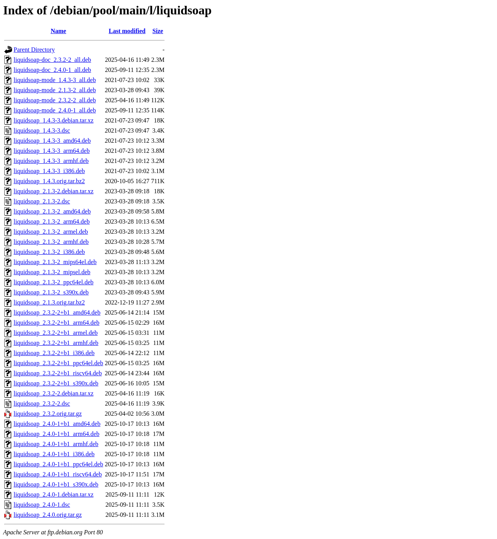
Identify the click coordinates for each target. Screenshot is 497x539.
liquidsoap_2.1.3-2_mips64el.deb (55, 262)
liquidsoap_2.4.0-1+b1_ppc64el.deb (58, 464)
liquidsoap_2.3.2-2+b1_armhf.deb (56, 343)
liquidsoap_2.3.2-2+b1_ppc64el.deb (58, 363)
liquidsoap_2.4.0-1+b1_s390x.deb (56, 484)
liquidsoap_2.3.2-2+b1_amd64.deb (57, 312)
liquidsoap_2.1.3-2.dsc (42, 201)
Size (158, 31)
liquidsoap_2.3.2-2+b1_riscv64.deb (58, 373)
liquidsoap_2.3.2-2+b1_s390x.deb (56, 383)
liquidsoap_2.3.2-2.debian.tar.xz (54, 393)
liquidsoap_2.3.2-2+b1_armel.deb (56, 332)
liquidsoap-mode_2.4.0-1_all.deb (55, 110)
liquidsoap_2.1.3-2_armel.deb (51, 231)
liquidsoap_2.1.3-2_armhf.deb (51, 241)
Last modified (127, 31)
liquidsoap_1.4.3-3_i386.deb (49, 171)
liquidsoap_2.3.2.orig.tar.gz (48, 413)
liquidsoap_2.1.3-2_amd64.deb (52, 211)
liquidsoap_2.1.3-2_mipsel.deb (52, 272)
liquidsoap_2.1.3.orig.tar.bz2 (49, 302)
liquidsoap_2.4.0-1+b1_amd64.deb (57, 423)
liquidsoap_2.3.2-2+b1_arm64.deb (56, 322)
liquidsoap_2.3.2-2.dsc (42, 403)
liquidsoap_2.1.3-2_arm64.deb (52, 221)
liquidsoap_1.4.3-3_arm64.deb (52, 150)
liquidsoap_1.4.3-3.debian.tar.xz (54, 120)
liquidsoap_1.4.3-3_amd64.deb (52, 140)
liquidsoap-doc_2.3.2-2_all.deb (52, 59)
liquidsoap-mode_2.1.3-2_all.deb (55, 90)
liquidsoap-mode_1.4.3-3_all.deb (55, 80)
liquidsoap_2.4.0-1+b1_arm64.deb (56, 433)
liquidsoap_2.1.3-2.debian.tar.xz (54, 191)
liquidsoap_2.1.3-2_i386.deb (49, 251)
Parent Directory (34, 49)
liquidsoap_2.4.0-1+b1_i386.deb (54, 454)
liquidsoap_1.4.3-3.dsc (42, 130)
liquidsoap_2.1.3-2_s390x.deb (51, 292)
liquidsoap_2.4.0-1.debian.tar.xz (54, 494)
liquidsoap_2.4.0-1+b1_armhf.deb (56, 444)
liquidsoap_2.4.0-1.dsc (42, 504)
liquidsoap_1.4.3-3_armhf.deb (51, 161)
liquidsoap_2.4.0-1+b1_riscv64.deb (58, 474)
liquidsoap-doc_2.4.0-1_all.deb (52, 69)
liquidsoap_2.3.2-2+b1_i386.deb (54, 353)
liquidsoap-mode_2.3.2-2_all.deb (55, 100)
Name (58, 31)
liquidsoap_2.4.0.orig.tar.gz (48, 514)
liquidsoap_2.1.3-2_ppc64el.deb (54, 282)
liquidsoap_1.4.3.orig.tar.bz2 (49, 181)
